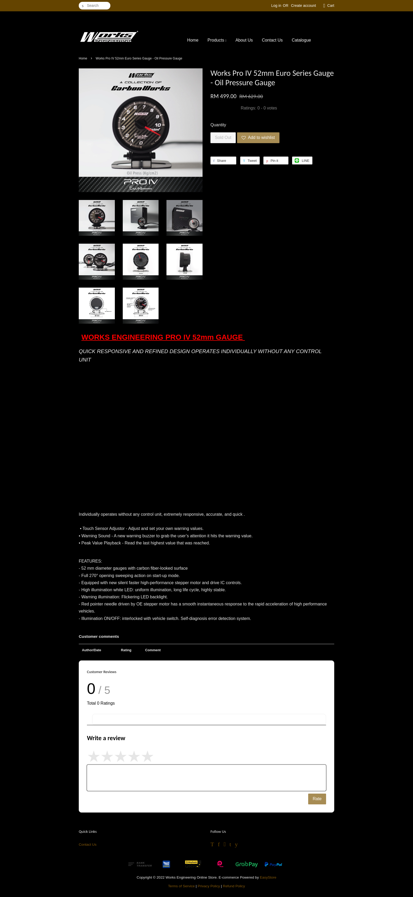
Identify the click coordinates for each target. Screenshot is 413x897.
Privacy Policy (209, 886)
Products (217, 40)
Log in (276, 5)
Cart (330, 5)
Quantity (218, 125)
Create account (303, 5)
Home (193, 40)
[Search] (94, 5)
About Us (244, 40)
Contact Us (272, 40)
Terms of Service (181, 886)
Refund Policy (234, 886)
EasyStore (268, 877)
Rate (317, 798)
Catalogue (301, 40)
